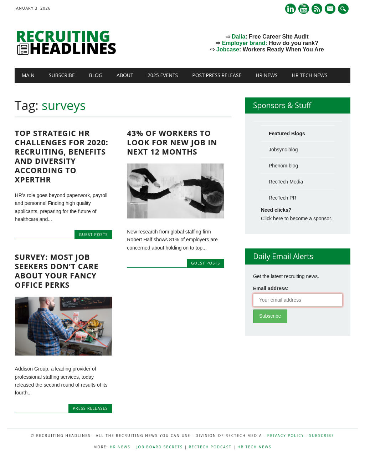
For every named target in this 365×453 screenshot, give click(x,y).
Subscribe (62, 75)
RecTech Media (286, 182)
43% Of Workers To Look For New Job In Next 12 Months (172, 142)
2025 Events (163, 75)
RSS (317, 9)
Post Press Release (216, 75)
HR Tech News (310, 75)
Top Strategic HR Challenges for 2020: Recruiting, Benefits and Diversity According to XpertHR (61, 156)
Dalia (238, 37)
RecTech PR (283, 198)
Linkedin (290, 9)
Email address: (271, 288)
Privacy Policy (285, 435)
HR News (267, 75)
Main (28, 75)
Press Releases (90, 408)
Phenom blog (283, 165)
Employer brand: (244, 43)
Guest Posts (93, 234)
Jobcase (227, 49)
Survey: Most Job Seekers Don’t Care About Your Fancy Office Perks (57, 271)
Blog (95, 75)
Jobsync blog (283, 149)
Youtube (303, 9)
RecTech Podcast (210, 446)
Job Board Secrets (160, 446)
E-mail (330, 9)
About (125, 75)
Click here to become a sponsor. (296, 218)
